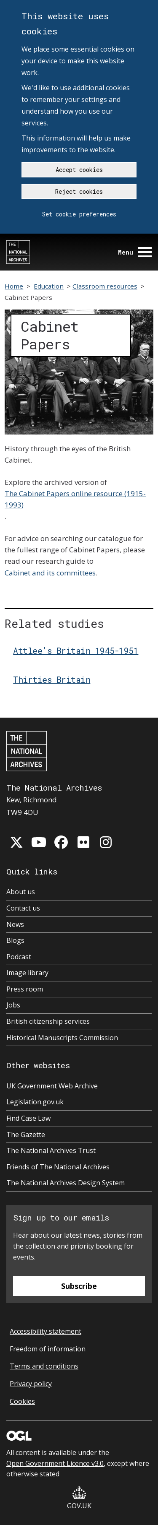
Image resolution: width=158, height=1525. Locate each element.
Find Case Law (28, 1118)
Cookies (22, 1401)
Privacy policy (31, 1383)
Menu (135, 252)
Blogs (15, 940)
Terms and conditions (44, 1366)
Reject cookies (79, 191)
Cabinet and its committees (50, 573)
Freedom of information (48, 1348)
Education (49, 286)
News (15, 924)
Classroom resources (104, 286)
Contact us (23, 908)
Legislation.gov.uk (35, 1101)
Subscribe (79, 1286)
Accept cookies (79, 170)
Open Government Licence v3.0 (55, 1463)
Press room (24, 989)
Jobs (13, 1005)
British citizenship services (48, 1021)
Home (14, 286)
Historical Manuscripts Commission (62, 1037)
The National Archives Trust (51, 1150)
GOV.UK (79, 1498)
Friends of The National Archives (58, 1166)
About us (20, 891)
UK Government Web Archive (52, 1085)
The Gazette (25, 1134)
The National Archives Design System (65, 1182)
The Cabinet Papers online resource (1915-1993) (75, 499)
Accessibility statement (45, 1331)
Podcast (18, 956)
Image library (27, 972)
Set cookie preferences (79, 214)
